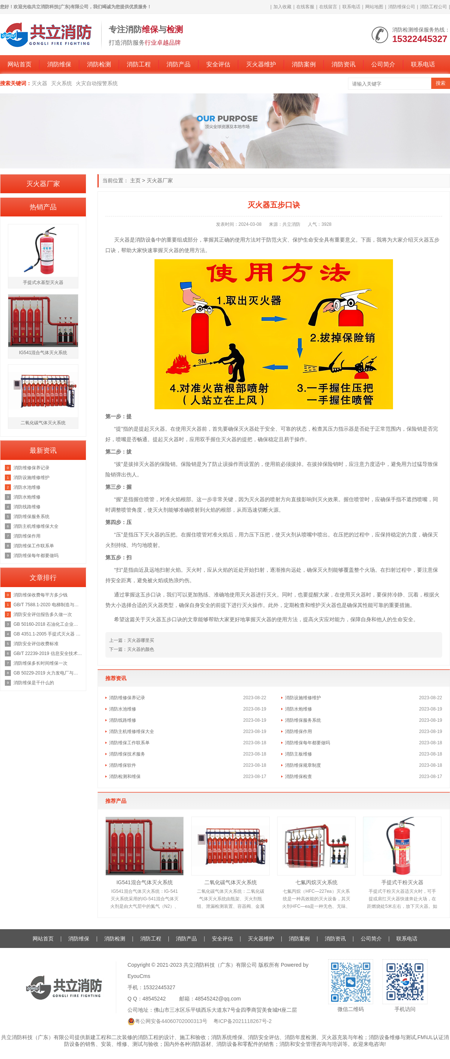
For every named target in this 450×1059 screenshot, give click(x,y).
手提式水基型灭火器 (43, 282)
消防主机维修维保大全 (131, 731)
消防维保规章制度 (303, 765)
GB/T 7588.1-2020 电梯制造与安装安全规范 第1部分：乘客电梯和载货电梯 (48, 604)
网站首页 (20, 64)
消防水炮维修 (298, 709)
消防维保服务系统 (303, 720)
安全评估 (218, 64)
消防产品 (178, 64)
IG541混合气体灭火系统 (144, 882)
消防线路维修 (122, 720)
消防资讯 (344, 64)
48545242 (154, 999)
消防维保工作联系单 (129, 742)
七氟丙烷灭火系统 (317, 882)
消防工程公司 (433, 6)
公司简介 (383, 64)
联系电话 (351, 6)
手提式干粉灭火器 (402, 882)
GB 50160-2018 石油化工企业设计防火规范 (48, 624)
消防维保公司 (401, 6)
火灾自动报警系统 (97, 83)
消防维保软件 (122, 765)
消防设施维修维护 (303, 697)
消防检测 (99, 64)
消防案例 (304, 64)
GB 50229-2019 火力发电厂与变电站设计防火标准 (48, 673)
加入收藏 (282, 6)
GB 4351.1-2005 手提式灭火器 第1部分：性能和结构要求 (48, 634)
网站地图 (374, 6)
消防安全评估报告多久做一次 (43, 614)
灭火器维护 (261, 64)
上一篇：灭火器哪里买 (131, 640)
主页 (135, 180)
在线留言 (328, 6)
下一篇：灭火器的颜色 (131, 649)
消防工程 (139, 64)
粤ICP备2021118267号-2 (242, 1021)
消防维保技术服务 (127, 754)
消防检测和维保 (125, 776)
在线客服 (305, 6)
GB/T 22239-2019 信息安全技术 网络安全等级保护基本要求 (48, 653)
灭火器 (39, 83)
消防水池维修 (122, 709)
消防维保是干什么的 (34, 682)
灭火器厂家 (160, 180)
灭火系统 (61, 83)
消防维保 (59, 64)
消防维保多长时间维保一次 (41, 663)
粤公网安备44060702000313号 (171, 1021)
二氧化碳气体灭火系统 (230, 882)
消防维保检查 (298, 776)
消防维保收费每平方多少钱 (41, 595)
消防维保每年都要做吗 (307, 742)
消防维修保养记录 (127, 697)
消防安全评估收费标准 (36, 643)
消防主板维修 (298, 754)
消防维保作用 (298, 731)
